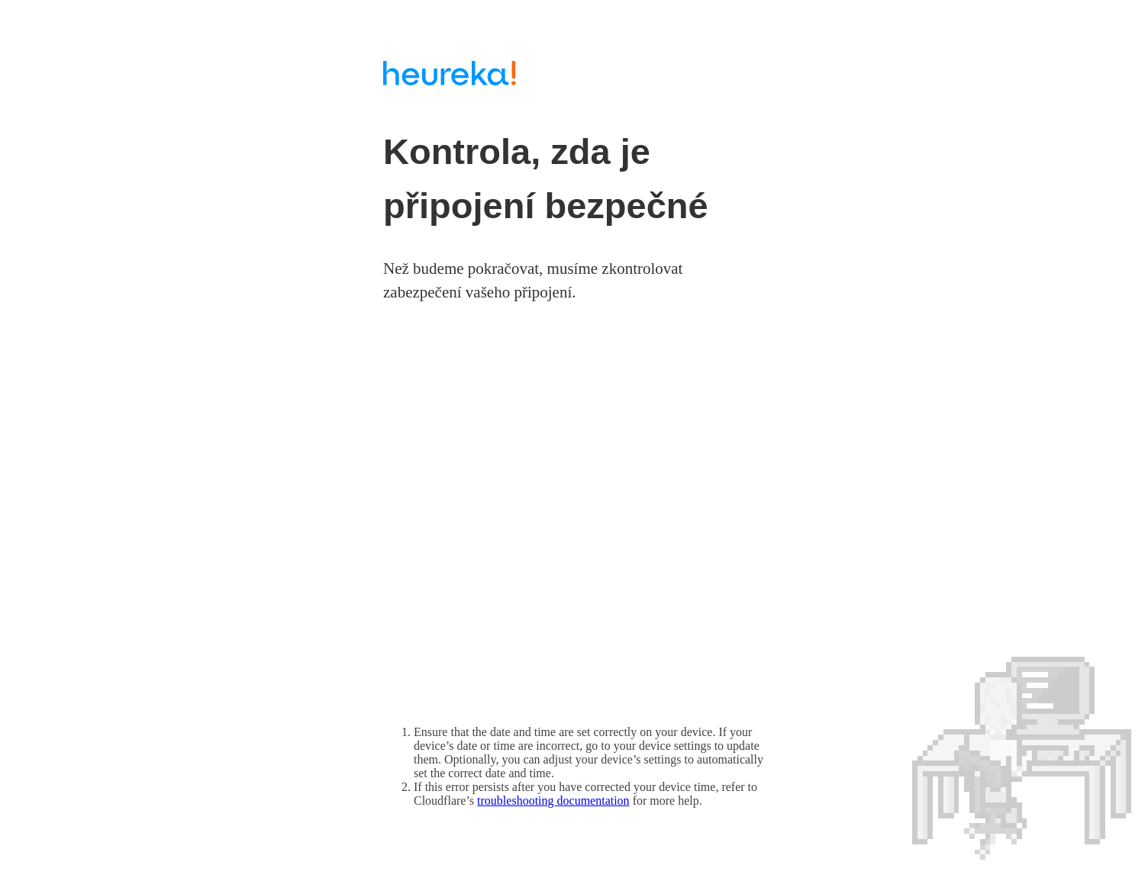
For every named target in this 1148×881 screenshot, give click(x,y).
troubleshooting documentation (553, 800)
